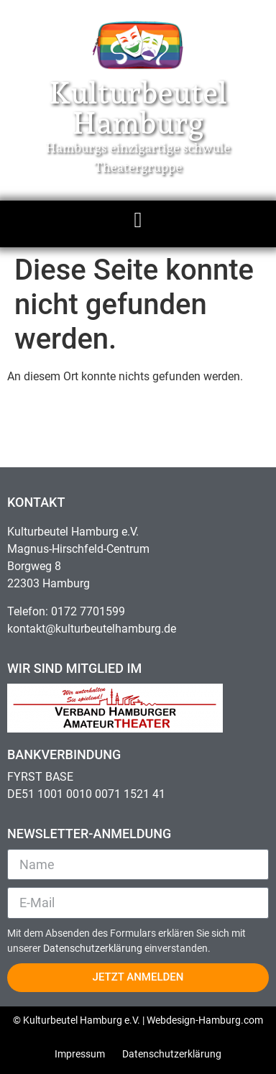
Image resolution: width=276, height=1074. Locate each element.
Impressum (80, 1054)
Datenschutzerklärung (93, 948)
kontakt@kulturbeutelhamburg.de (91, 628)
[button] (138, 220)
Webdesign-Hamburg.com (205, 1020)
